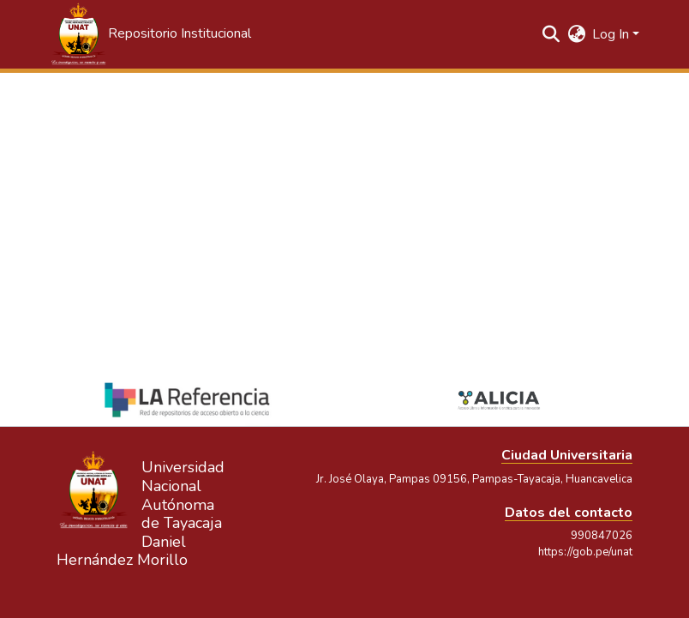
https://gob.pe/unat (585, 552)
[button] (150, 34)
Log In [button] (612, 34)
